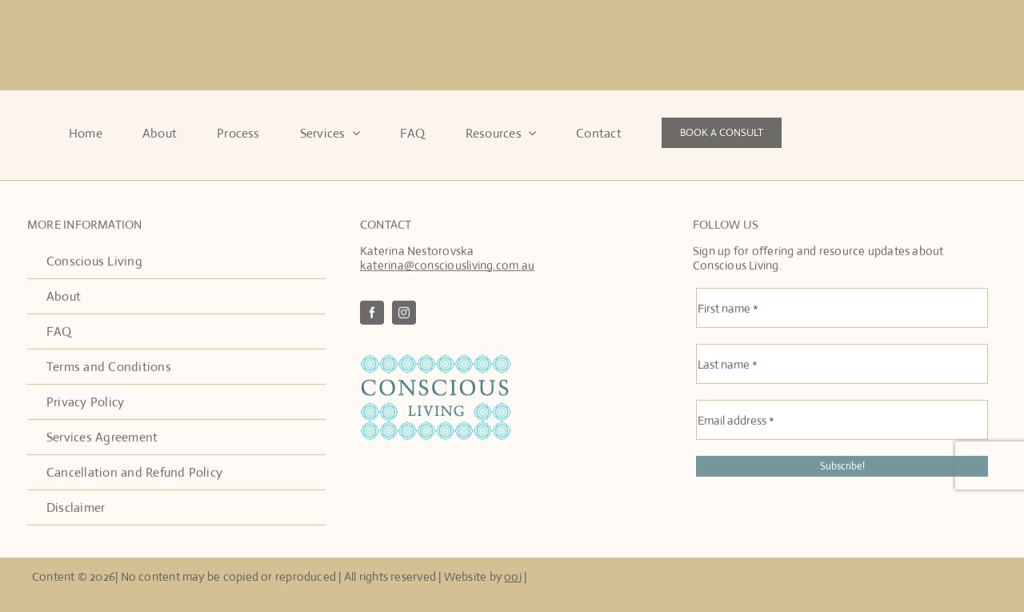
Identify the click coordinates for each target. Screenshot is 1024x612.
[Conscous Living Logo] (130, 22)
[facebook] (912, 47)
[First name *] (842, 310)
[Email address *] (842, 422)
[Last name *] (842, 366)
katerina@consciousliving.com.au (807, 46)
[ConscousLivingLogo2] (435, 362)
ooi (513, 576)
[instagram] (939, 47)
